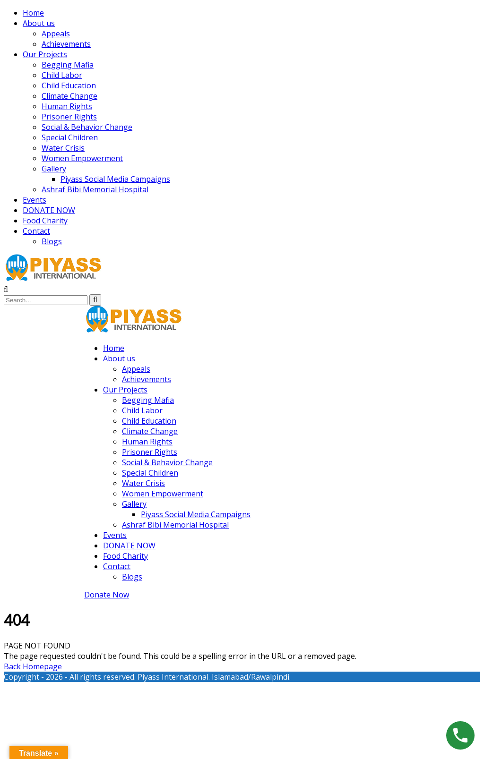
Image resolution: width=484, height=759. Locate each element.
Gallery (54, 168)
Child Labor (62, 75)
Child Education (69, 85)
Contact (36, 231)
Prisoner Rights (69, 116)
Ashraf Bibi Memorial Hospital (95, 189)
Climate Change (69, 96)
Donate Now (106, 594)
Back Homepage (33, 666)
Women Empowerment (82, 158)
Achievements (66, 44)
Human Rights (67, 106)
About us (39, 23)
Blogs (52, 241)
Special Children (70, 137)
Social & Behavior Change (87, 127)
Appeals (56, 33)
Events (34, 200)
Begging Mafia (68, 65)
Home (33, 13)
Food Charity (45, 220)
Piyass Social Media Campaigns (115, 179)
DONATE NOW (49, 210)
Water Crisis (63, 148)
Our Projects (45, 54)
